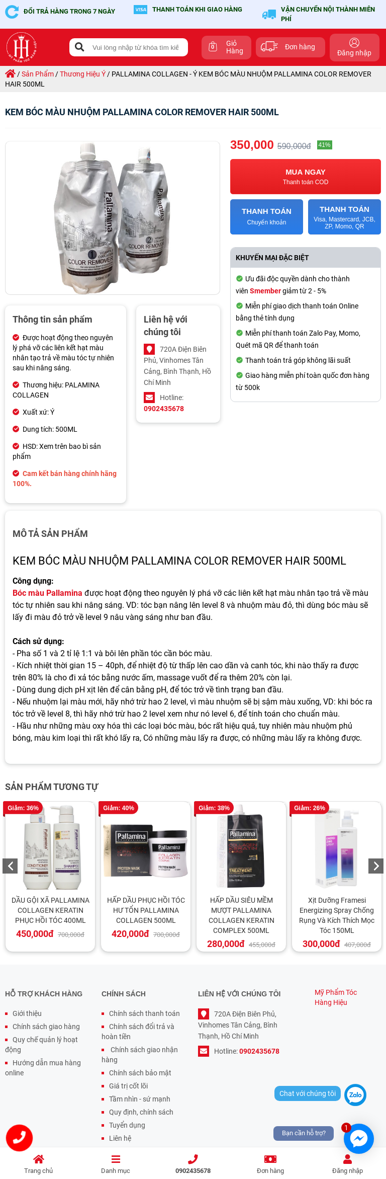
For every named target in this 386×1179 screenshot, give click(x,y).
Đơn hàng (270, 1164)
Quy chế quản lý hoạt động (41, 1045)
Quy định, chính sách (141, 1112)
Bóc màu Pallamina (47, 593)
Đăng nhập (347, 1164)
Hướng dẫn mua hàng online (43, 1068)
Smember (265, 291)
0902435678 (193, 1164)
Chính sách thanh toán (144, 1013)
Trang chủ (38, 1164)
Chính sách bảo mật (140, 1073)
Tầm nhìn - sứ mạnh (139, 1099)
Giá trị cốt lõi (128, 1086)
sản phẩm (38, 74)
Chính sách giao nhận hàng (140, 1055)
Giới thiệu (27, 1013)
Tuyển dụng (127, 1125)
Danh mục (116, 1164)
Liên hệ (120, 1138)
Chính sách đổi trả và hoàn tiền (138, 1032)
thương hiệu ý (83, 74)
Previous (10, 866)
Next (375, 866)
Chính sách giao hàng (46, 1027)
